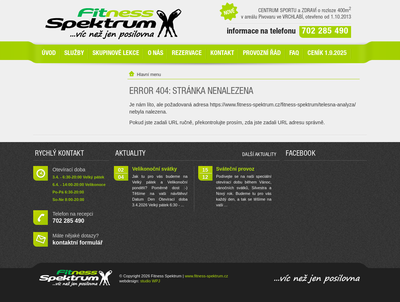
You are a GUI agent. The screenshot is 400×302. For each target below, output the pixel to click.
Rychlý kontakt (59, 154)
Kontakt (222, 53)
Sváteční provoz (235, 169)
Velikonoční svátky (154, 169)
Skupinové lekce (115, 53)
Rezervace (187, 53)
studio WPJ (150, 281)
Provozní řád (262, 53)
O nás (155, 53)
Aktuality (130, 154)
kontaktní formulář (77, 243)
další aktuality (259, 154)
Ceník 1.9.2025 (327, 53)
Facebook (300, 154)
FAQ (294, 53)
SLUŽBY (74, 53)
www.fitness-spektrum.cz (206, 276)
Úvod (49, 53)
